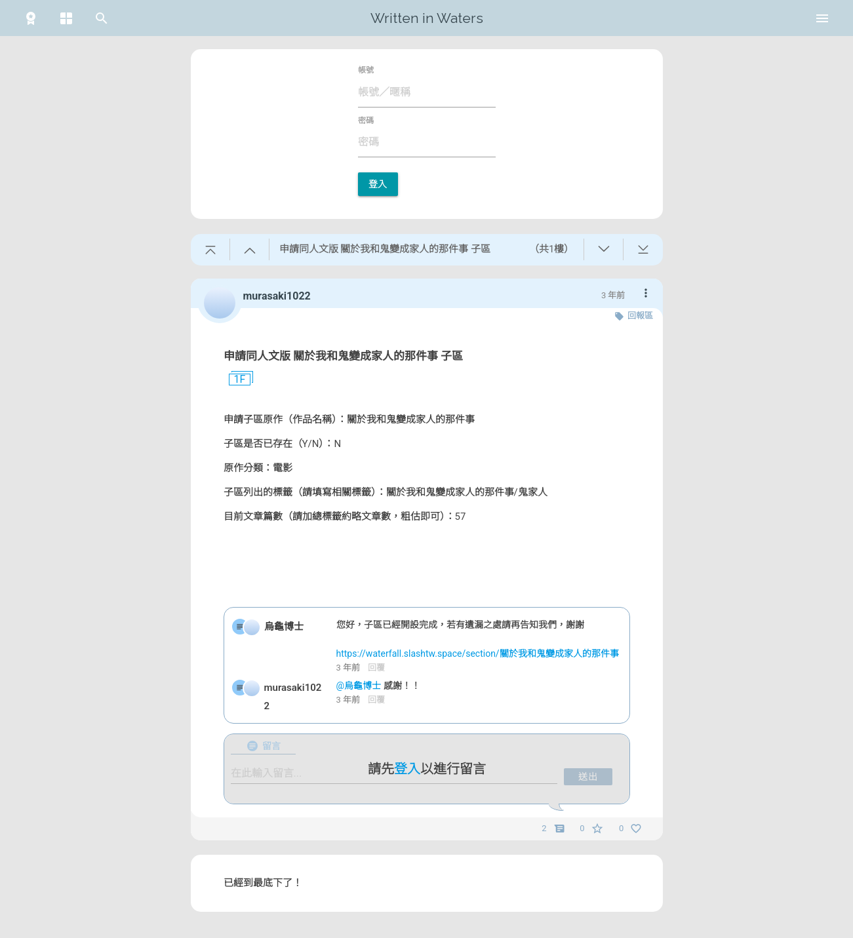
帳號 (366, 70)
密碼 (366, 120)
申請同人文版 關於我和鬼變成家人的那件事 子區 (343, 355)
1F (235, 379)
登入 (377, 184)
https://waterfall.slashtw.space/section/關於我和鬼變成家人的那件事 (477, 653)
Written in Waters (426, 18)
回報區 (640, 316)
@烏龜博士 (360, 685)
